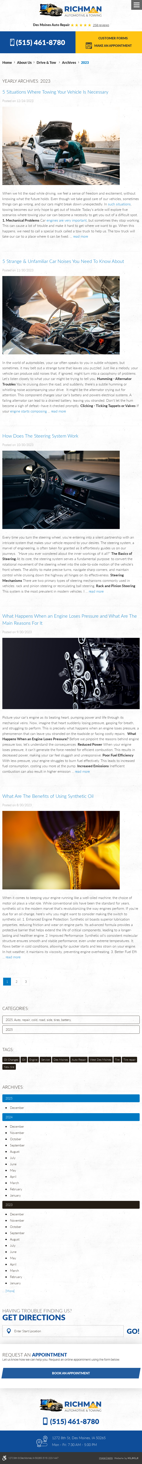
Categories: (15, 1008)
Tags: (8, 1049)
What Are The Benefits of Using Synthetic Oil (47, 796)
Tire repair (129, 1059)
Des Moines (61, 1059)
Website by (126, 1458)
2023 (85, 62)
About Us (24, 62)
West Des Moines (100, 1059)
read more (80, 236)
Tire (117, 1059)
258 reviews (101, 25)
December (17, 1108)
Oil (23, 1059)
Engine (33, 1059)
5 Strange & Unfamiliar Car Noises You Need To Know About (63, 261)
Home (7, 62)
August (14, 1151)
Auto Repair (79, 1059)
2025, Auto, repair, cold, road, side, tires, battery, (38, 1020)
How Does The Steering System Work (40, 436)
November (17, 1133)
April (13, 1176)
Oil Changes (11, 1059)
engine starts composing (28, 411)
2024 (9, 1117)
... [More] (8, 1291)
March (14, 1183)
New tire (9, 1067)
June (13, 1164)
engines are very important (67, 220)
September (17, 1145)
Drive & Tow (47, 62)
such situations (119, 204)
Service (45, 1059)
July (12, 1158)
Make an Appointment (113, 45)
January (15, 1195)
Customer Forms (113, 38)
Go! (133, 1331)
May (13, 1170)
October (15, 1139)
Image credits (106, 1458)
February (16, 1189)
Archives (69, 62)
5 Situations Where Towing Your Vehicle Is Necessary (55, 92)
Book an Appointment (71, 1373)
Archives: (13, 1087)
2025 (9, 1029)
